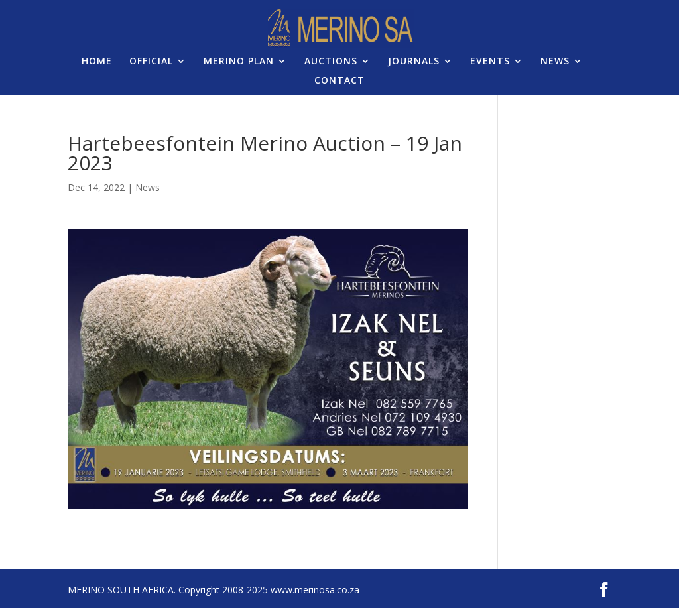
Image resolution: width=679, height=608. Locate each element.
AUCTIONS (330, 61)
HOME (97, 61)
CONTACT (339, 81)
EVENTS (490, 61)
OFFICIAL (151, 61)
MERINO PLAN (239, 61)
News (147, 187)
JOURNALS (414, 61)
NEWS (555, 61)
